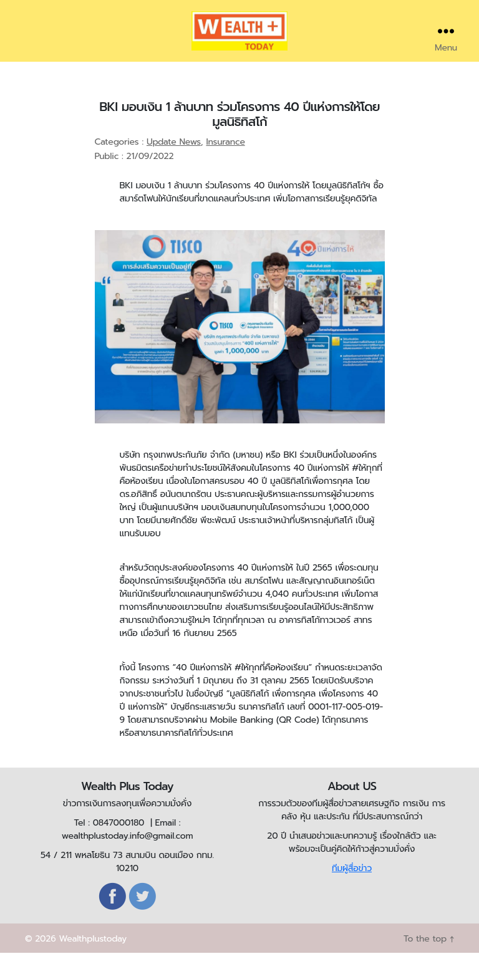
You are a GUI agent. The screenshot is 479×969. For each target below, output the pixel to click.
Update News (174, 158)
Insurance (225, 158)
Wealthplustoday (93, 955)
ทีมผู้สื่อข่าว (352, 884)
